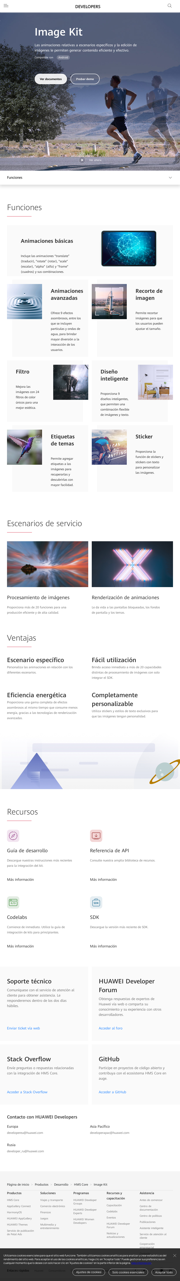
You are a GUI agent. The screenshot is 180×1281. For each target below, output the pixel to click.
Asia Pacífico (100, 1126)
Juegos (44, 1218)
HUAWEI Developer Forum (118, 1225)
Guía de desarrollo (27, 850)
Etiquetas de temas (63, 440)
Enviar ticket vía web (23, 1028)
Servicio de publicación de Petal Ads (20, 1232)
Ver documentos (51, 79)
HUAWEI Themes (17, 1224)
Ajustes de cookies (88, 1272)
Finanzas (45, 1212)
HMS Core (81, 1184)
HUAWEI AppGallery (19, 1218)
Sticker (144, 437)
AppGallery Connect (19, 1206)
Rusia (11, 1145)
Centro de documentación (149, 1208)
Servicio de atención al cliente (153, 1236)
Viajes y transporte (51, 1200)
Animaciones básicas (47, 241)
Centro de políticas (151, 1215)
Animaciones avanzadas (67, 294)
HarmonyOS (14, 1212)
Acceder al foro (110, 1028)
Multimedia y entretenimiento (49, 1226)
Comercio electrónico (52, 1206)
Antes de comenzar (151, 1200)
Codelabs (17, 917)
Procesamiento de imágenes (38, 597)
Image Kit (100, 1184)
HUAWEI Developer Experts (85, 1211)
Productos (41, 1184)
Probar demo (85, 79)
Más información (141, 1263)
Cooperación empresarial (147, 1245)
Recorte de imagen (149, 294)
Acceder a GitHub (112, 1092)
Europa (12, 1126)
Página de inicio (18, 1184)
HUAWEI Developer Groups (85, 1202)
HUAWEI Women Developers (83, 1221)
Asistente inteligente (151, 1228)
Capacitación (114, 1205)
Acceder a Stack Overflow (27, 1092)
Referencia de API (109, 850)
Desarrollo (61, 1184)
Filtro (22, 372)
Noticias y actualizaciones (116, 1235)
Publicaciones (147, 1222)
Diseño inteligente (114, 375)
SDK (94, 917)
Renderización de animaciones (125, 597)
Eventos (111, 1217)
